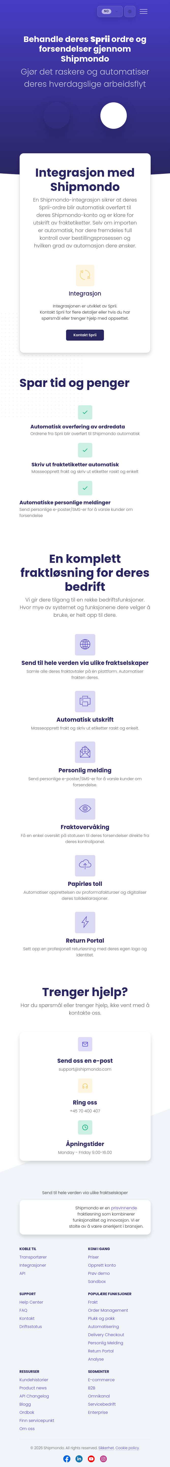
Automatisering (103, 1327)
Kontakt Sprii (85, 335)
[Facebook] (67, 1459)
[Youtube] (91, 1459)
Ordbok (27, 1412)
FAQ (23, 1310)
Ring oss (85, 1102)
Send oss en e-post (85, 1060)
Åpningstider (85, 1144)
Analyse (96, 1359)
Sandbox (97, 1281)
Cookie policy (127, 1447)
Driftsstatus (31, 1327)
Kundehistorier (34, 1380)
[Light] (129, 11)
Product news (33, 1388)
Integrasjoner (33, 1265)
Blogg (25, 1404)
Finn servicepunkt (37, 1420)
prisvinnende (124, 1208)
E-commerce (101, 1380)
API (22, 1273)
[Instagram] (103, 1459)
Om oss (27, 1429)
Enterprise (98, 1412)
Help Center (31, 1302)
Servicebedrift (102, 1404)
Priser (93, 1257)
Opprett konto (102, 1265)
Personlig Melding (105, 1343)
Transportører (33, 1257)
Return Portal (101, 1351)
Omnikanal (99, 1396)
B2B (91, 1388)
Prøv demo (99, 1273)
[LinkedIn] (79, 1459)
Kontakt (27, 1318)
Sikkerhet (106, 1447)
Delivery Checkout (106, 1335)
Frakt (93, 1302)
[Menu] (143, 11)
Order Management (108, 1310)
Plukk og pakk (101, 1318)
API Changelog (34, 1396)
